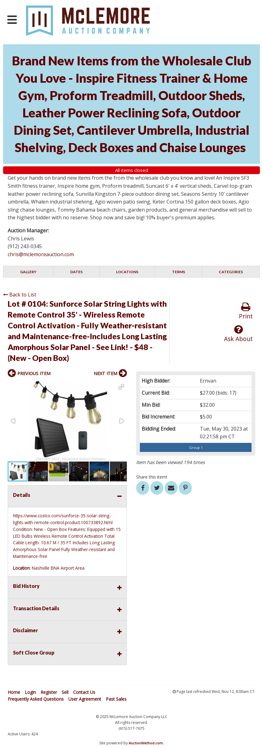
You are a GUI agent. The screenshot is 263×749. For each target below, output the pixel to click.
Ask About (238, 334)
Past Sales (116, 699)
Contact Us (84, 692)
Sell (65, 692)
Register (49, 692)
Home (14, 692)
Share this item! (151, 477)
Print (246, 311)
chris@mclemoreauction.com (41, 254)
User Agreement (84, 699)
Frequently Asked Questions (36, 699)
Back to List (19, 294)
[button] (121, 387)
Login (30, 692)
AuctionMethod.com (146, 743)
